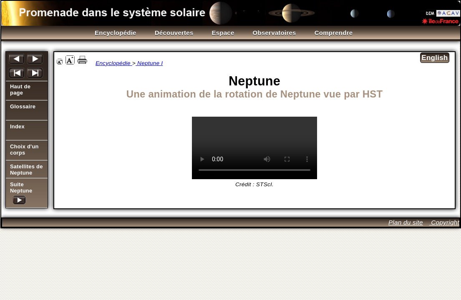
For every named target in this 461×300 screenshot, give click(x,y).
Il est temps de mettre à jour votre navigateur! (254, 148)
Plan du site (405, 222)
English (434, 58)
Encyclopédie (114, 63)
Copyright (444, 222)
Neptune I (149, 63)
